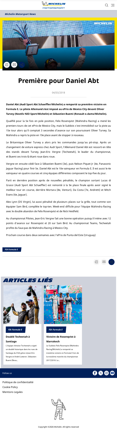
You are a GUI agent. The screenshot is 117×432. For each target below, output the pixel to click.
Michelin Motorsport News (20, 14)
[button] (106, 5)
